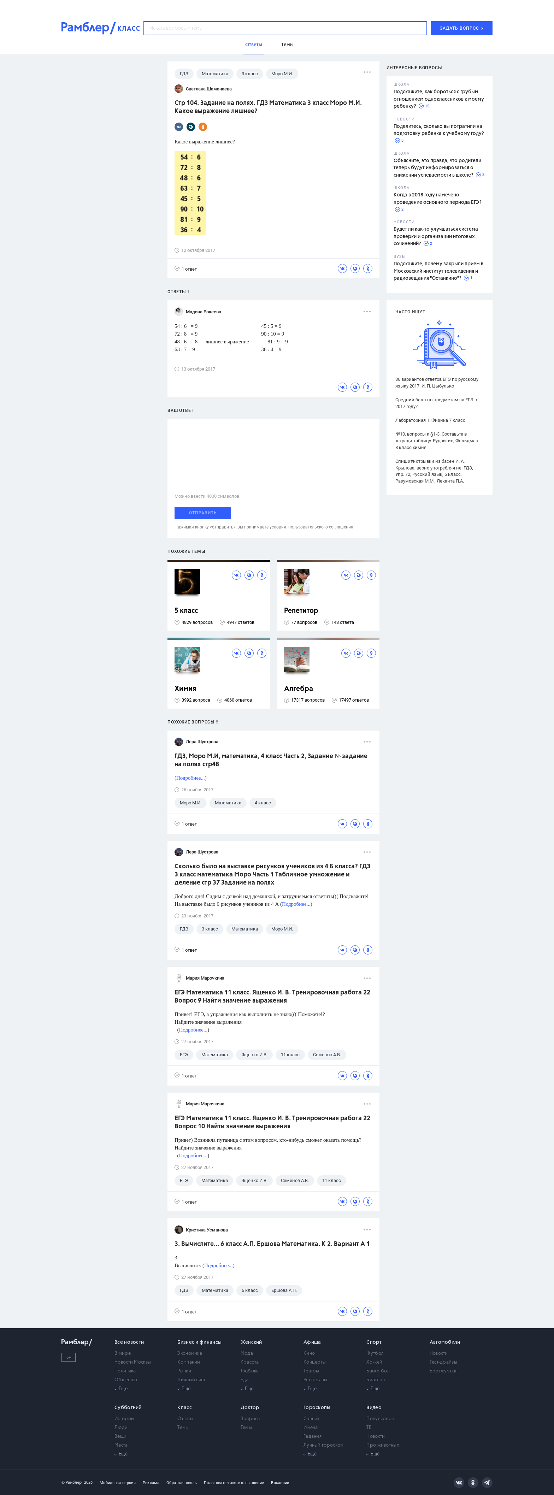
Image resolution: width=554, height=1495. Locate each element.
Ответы (185, 1419)
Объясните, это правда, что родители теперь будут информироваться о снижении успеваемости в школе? (437, 168)
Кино (309, 1353)
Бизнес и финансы (199, 1342)
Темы (183, 1427)
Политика (125, 1371)
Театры (311, 1371)
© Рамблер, (72, 1482)
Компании (188, 1362)
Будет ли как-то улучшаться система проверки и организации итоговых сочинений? (436, 236)
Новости (439, 1353)
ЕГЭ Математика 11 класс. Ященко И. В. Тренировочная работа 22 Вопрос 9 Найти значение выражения (272, 996)
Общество (125, 1380)
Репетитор (301, 611)
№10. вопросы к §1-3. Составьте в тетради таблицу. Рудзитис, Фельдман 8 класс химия (436, 440)
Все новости (129, 1342)
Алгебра (298, 689)
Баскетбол (378, 1371)
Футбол (375, 1353)
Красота (250, 1362)
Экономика (189, 1353)
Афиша (312, 1342)
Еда (245, 1380)
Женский (251, 1342)
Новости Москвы (132, 1362)
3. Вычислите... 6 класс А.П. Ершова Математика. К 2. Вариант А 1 (272, 1244)
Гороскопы (317, 1407)
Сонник (311, 1419)
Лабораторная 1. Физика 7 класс (430, 420)
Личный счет (191, 1380)
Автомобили (445, 1342)
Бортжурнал (444, 1371)
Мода (247, 1353)
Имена (310, 1427)
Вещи (120, 1436)
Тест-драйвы (443, 1362)
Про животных (382, 1445)
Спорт (374, 1342)
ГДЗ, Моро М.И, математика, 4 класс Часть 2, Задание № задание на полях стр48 (271, 760)
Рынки (184, 1371)
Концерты (314, 1362)
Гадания (312, 1436)
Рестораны (315, 1380)
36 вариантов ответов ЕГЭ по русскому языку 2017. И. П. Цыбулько (436, 383)
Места (121, 1445)
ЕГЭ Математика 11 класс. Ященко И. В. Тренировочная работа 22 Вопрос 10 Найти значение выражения (272, 1122)
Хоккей (374, 1362)
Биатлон (375, 1380)
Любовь (250, 1371)
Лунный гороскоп (323, 1445)
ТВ (369, 1427)
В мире (122, 1353)
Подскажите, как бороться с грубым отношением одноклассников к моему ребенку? (439, 99)
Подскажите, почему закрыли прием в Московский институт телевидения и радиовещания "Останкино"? (438, 271)
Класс (184, 1407)
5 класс (186, 611)
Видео (374, 1407)
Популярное (380, 1419)
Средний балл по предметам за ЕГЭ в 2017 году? (436, 403)
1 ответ (186, 269)
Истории (124, 1419)
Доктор (250, 1407)
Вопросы (251, 1419)
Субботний (128, 1407)
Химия (185, 689)
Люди (121, 1427)
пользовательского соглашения (320, 527)
